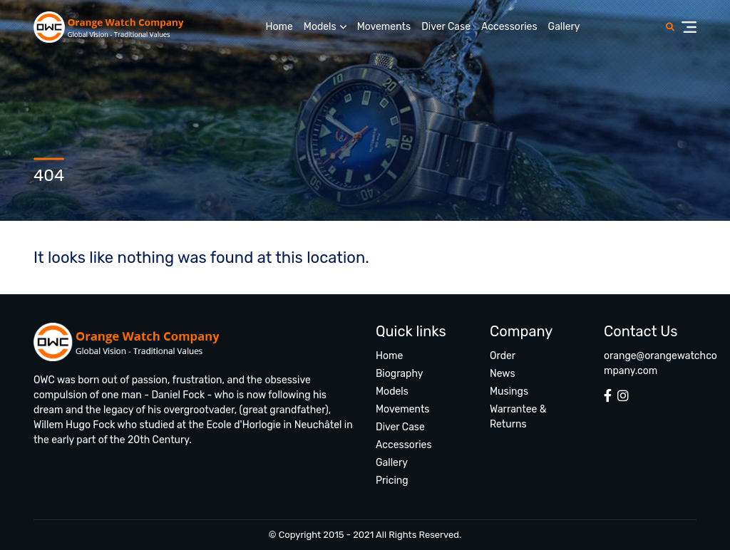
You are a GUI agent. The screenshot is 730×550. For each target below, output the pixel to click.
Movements (384, 27)
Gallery (564, 27)
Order (502, 356)
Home (278, 27)
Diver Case (446, 27)
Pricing (392, 480)
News (502, 374)
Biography (399, 374)
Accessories (509, 27)
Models (320, 27)
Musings (509, 391)
